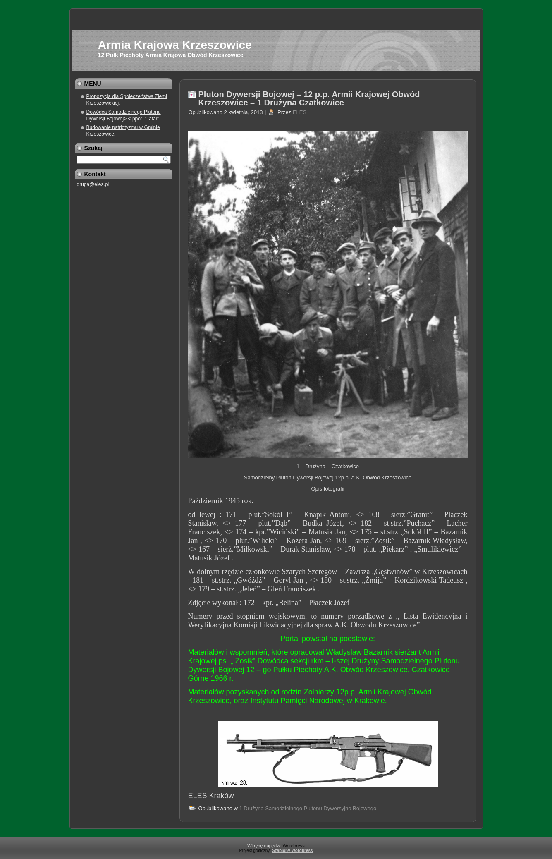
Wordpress (294, 845)
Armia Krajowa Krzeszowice (175, 44)
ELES (299, 112)
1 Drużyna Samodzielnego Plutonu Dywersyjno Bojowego (308, 808)
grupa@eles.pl (93, 184)
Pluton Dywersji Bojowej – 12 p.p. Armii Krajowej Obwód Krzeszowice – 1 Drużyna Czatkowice (309, 98)
